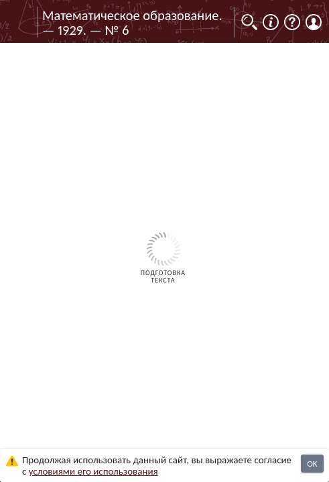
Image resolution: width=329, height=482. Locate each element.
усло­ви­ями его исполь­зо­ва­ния (93, 471)
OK (312, 464)
